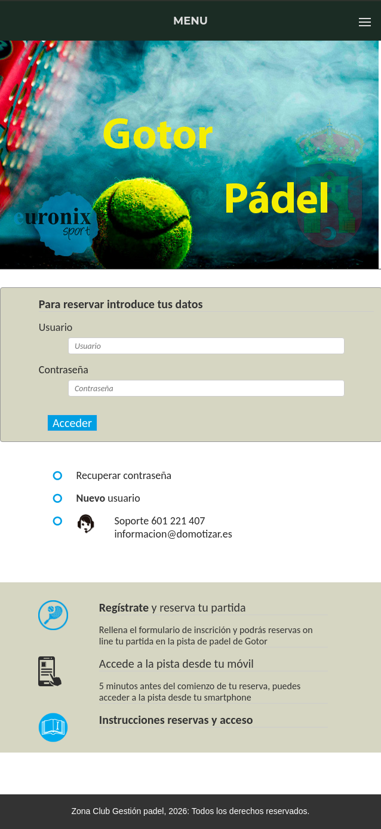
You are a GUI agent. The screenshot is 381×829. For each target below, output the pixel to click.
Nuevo (91, 498)
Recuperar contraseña (124, 475)
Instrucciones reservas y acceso (176, 720)
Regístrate (124, 607)
